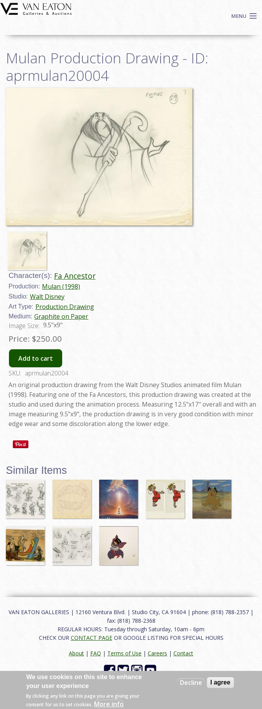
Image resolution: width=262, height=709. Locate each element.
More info (109, 704)
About (76, 653)
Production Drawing (64, 306)
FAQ (95, 653)
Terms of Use (124, 653)
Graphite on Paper (61, 316)
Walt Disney (47, 296)
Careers (157, 653)
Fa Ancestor (75, 276)
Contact (183, 653)
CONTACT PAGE (91, 637)
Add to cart (35, 358)
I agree (220, 682)
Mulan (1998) (61, 286)
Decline (191, 682)
